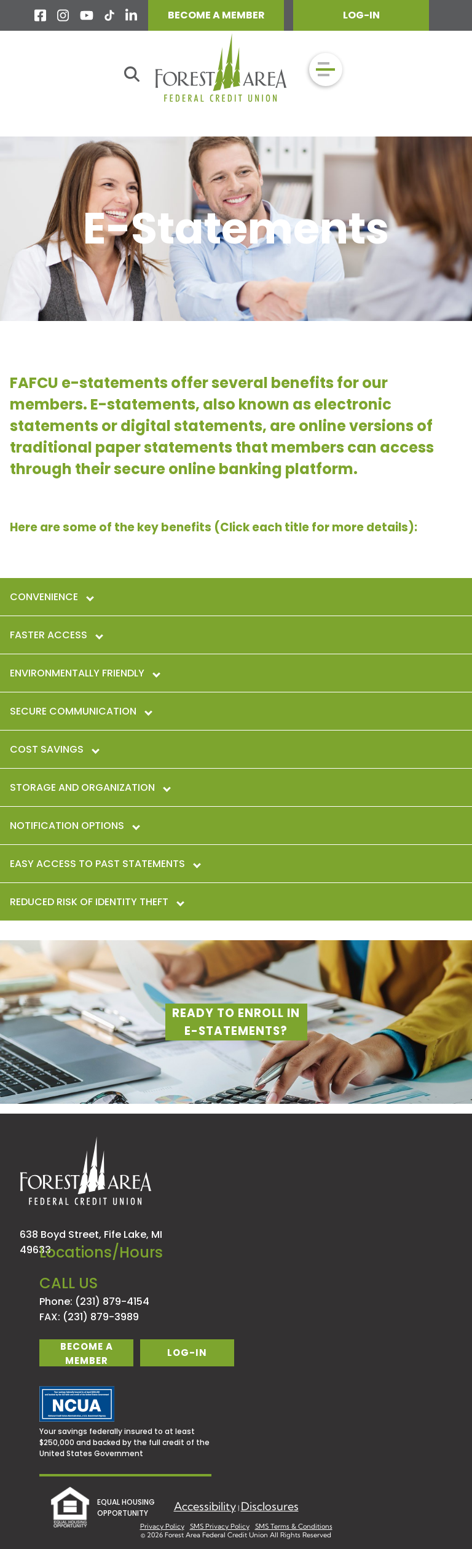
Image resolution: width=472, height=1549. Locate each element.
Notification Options (74, 825)
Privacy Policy (162, 1526)
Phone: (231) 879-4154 (94, 1301)
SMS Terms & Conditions (293, 1526)
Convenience (51, 597)
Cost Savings (54, 749)
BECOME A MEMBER (216, 15)
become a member (86, 1353)
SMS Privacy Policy (220, 1526)
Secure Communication (80, 711)
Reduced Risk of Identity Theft (96, 902)
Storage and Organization (90, 787)
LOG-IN (361, 15)
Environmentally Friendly (84, 673)
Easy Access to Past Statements (105, 864)
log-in (187, 1352)
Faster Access (56, 635)
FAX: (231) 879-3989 (89, 1317)
